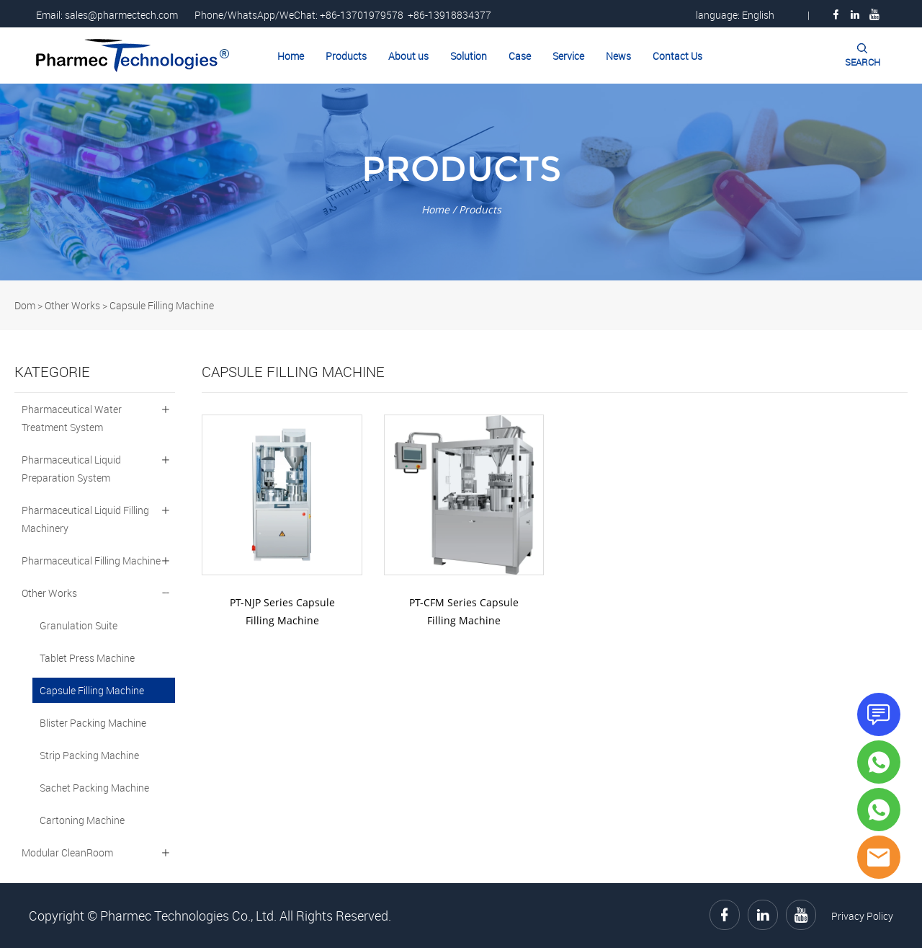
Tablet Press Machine (87, 658)
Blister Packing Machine (93, 723)
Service (568, 56)
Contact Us (677, 56)
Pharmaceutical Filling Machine (91, 560)
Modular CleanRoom (67, 852)
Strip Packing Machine (89, 755)
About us (408, 56)
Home (290, 56)
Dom (24, 305)
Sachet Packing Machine (94, 787)
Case (520, 56)
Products (346, 56)
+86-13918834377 (449, 15)
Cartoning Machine (82, 820)
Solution (468, 56)
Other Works (72, 305)
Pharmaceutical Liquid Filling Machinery (85, 519)
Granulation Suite (78, 625)
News (618, 56)
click (461, 182)
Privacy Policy (862, 916)
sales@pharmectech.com (121, 15)
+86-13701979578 (361, 15)
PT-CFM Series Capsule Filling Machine (464, 611)
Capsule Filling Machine (161, 305)
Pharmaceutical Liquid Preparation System (71, 468)
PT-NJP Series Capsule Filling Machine (282, 611)
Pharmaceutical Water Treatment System (72, 418)
